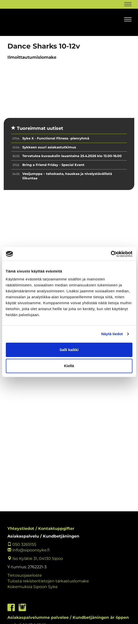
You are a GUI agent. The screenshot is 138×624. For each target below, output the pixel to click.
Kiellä (69, 366)
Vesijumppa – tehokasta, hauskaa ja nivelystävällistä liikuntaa (67, 176)
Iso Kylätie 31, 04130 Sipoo (35, 558)
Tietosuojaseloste (24, 575)
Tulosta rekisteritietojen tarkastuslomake (48, 581)
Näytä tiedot (112, 334)
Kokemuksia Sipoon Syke (32, 586)
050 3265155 (21, 544)
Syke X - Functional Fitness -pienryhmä (55, 138)
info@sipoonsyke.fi (28, 550)
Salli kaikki (69, 350)
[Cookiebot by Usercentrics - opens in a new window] (110, 254)
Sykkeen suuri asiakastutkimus (49, 147)
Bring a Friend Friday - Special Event (53, 165)
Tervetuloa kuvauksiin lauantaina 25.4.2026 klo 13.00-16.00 (72, 156)
